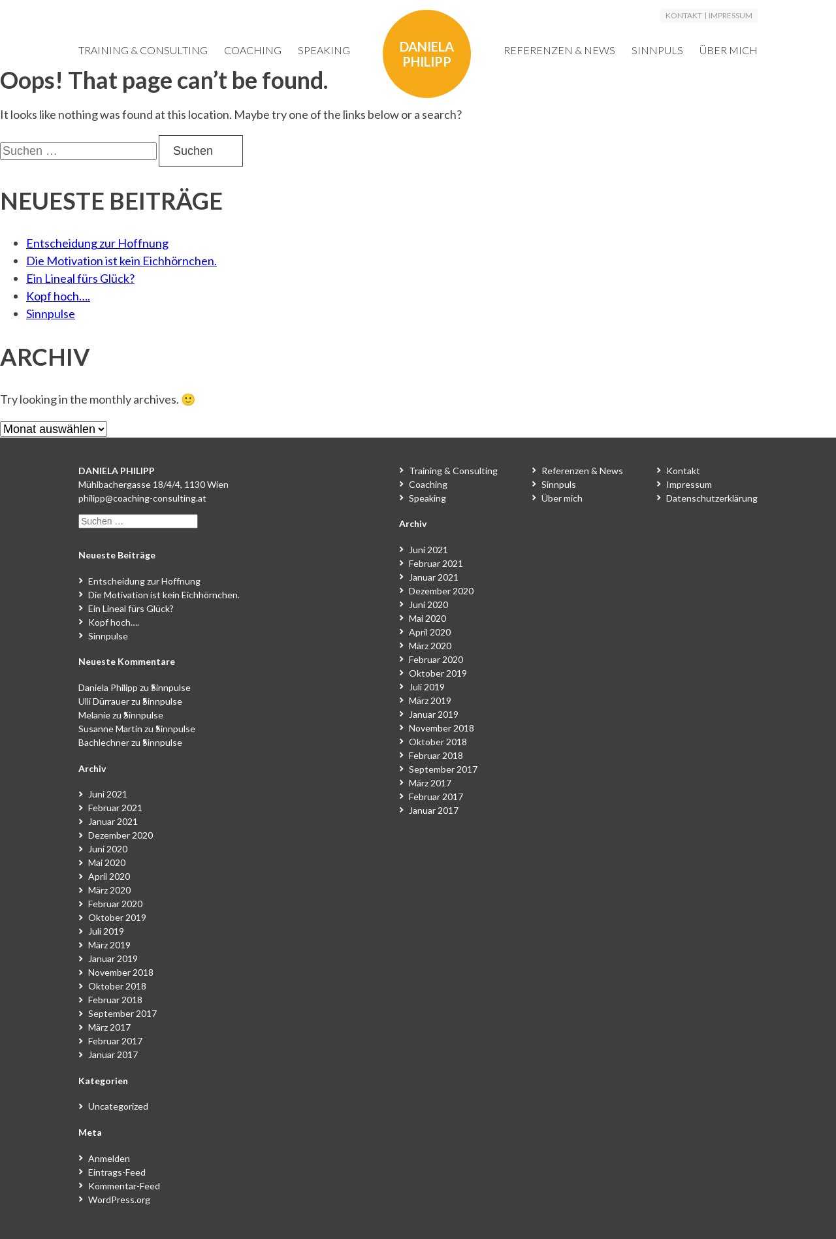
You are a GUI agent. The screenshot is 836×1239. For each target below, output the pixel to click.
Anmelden (109, 1158)
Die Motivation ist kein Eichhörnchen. (121, 260)
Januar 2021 (113, 821)
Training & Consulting (143, 50)
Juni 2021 (107, 793)
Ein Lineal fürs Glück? (80, 278)
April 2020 (109, 876)
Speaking (324, 50)
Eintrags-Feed (117, 1172)
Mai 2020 (106, 862)
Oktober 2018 (117, 985)
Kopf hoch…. (58, 296)
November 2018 (120, 972)
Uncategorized (118, 1106)
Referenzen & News (559, 50)
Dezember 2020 (120, 835)
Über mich (728, 50)
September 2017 (122, 1013)
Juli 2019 (106, 931)
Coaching (252, 50)
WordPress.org (119, 1199)
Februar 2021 (115, 807)
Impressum (730, 16)
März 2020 (109, 889)
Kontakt (684, 16)
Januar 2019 (113, 958)
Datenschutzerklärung (712, 498)
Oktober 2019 (117, 917)
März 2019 (109, 944)
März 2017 (109, 1027)
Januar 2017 (113, 1054)
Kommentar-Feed (124, 1185)
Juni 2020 (107, 848)
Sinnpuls (657, 50)
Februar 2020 (115, 903)
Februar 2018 (115, 999)
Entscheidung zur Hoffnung (97, 243)
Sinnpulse (50, 313)
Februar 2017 (115, 1040)
